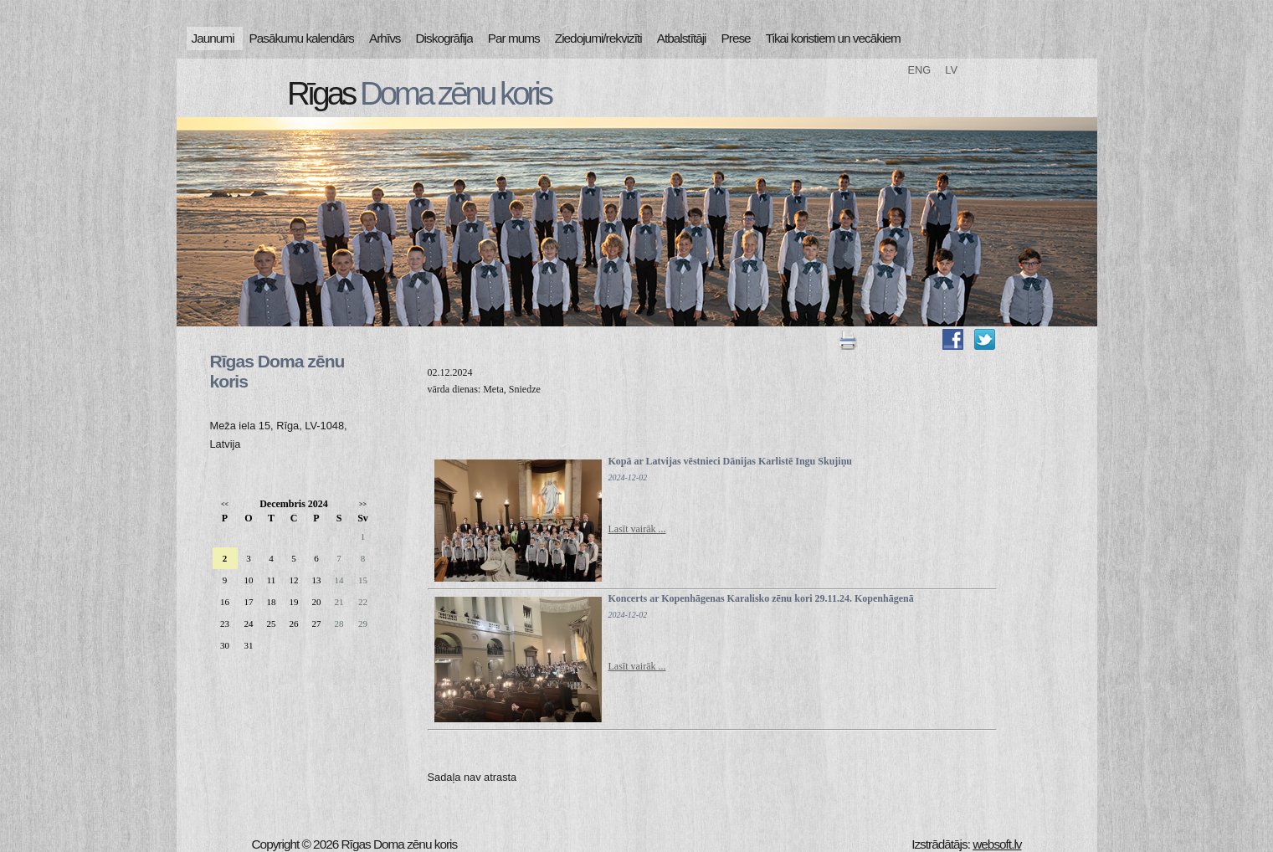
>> (363, 504)
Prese (736, 38)
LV (951, 70)
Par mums (514, 38)
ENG (920, 70)
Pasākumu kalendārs (301, 38)
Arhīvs (385, 38)
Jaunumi (213, 38)
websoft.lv (997, 844)
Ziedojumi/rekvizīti (598, 38)
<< (224, 504)
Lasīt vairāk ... (637, 529)
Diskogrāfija (444, 38)
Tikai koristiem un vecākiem (833, 38)
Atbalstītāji (681, 38)
